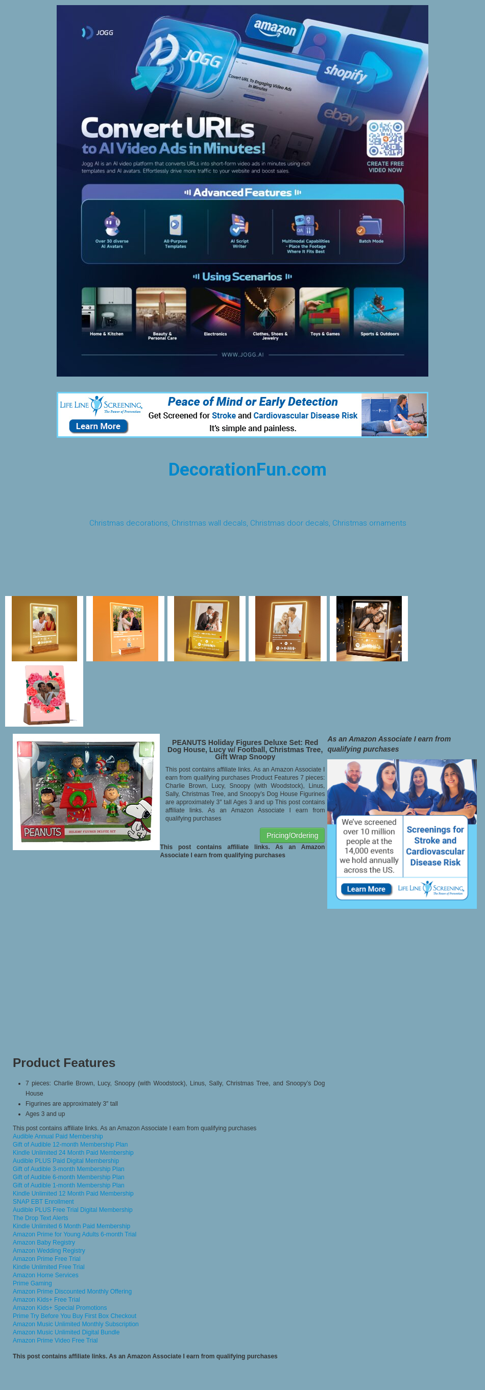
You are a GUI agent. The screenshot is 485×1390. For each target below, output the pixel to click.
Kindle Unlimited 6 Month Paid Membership (71, 1226)
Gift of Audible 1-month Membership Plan (69, 1185)
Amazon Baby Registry (44, 1242)
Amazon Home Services (46, 1275)
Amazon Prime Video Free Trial (55, 1340)
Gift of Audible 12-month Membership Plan (70, 1144)
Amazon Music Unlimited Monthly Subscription (76, 1324)
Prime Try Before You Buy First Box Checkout (74, 1316)
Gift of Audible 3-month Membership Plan (69, 1169)
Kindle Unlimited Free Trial (49, 1267)
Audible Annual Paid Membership (58, 1136)
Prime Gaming (32, 1283)
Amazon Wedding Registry (49, 1250)
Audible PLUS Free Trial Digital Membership (73, 1209)
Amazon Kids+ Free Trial (46, 1299)
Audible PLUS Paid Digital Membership (66, 1160)
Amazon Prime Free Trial (47, 1258)
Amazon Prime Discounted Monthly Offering (72, 1291)
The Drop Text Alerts (40, 1218)
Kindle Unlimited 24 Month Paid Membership (73, 1152)
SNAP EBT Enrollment (43, 1201)
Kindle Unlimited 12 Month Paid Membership (73, 1193)
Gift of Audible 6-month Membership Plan (69, 1177)
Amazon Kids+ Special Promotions (60, 1307)
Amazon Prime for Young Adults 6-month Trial (74, 1234)
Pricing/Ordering (292, 835)
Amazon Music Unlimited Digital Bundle (66, 1332)
